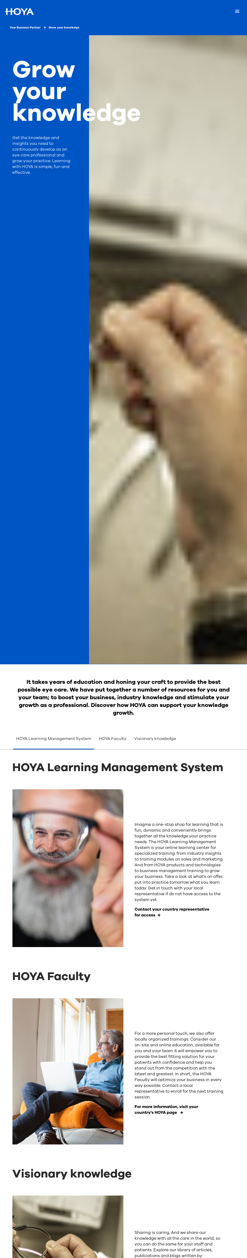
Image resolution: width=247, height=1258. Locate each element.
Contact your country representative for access (172, 912)
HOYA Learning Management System (53, 738)
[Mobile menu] (237, 11)
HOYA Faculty (112, 738)
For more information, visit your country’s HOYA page (166, 1109)
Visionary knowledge (155, 738)
